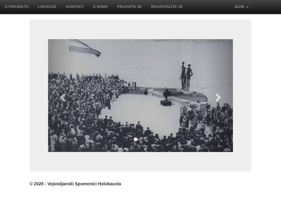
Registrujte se (167, 7)
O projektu (17, 7)
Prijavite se (129, 7)
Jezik (241, 7)
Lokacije (47, 7)
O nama (100, 7)
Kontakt (75, 7)
